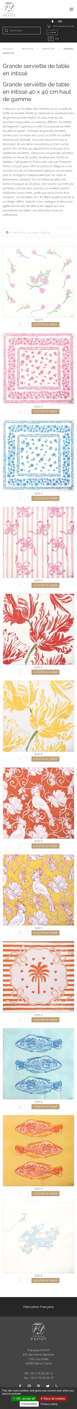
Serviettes (48, 48)
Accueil (8, 48)
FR (51, 38)
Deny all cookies (53, 1398)
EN (57, 38)
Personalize (29, 1404)
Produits (28, 48)
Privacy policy (49, 1404)
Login (52, 32)
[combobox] (22, 30)
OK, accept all (24, 1398)
